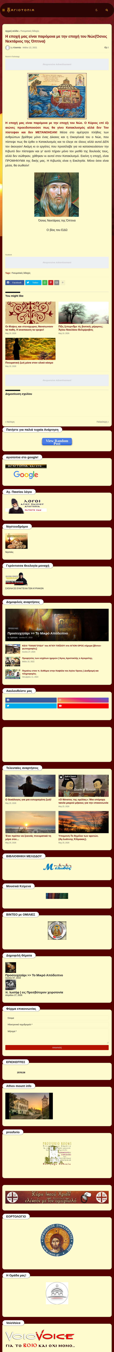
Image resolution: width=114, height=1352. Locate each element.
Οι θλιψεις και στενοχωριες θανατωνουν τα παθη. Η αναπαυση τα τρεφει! (29, 328)
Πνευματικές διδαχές (29, 31)
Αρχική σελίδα (11, 31)
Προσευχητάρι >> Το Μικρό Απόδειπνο (38, 633)
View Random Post (57, 441)
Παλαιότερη (102, 422)
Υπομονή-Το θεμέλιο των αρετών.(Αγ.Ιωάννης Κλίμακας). (78, 837)
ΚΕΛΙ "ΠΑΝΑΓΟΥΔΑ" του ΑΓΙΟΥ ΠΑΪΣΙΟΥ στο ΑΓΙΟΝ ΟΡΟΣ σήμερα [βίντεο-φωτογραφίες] (61, 647)
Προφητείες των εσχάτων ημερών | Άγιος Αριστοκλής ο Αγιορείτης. (57, 658)
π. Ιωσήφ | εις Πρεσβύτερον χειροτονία (34, 992)
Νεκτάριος (53, 220)
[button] (3, 10)
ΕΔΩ (64, 230)
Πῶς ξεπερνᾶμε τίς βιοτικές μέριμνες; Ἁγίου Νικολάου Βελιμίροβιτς (80, 328)
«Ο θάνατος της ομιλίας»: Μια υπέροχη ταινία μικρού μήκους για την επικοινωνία (83, 801)
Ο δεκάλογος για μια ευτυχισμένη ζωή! (28, 799)
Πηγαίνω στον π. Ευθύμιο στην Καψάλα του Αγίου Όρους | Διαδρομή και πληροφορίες (60, 672)
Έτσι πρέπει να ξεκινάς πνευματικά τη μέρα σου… (28, 837)
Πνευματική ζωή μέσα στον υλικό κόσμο (29, 362)
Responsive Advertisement (57, 64)
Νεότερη (10, 422)
